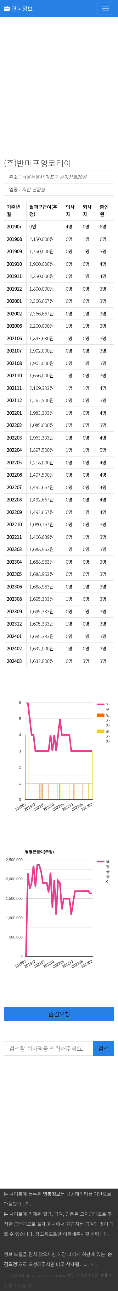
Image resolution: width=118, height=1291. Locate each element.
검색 (103, 1048)
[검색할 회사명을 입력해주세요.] (48, 1048)
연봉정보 (18, 8)
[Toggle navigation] (105, 8)
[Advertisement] (59, 89)
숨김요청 (59, 1013)
